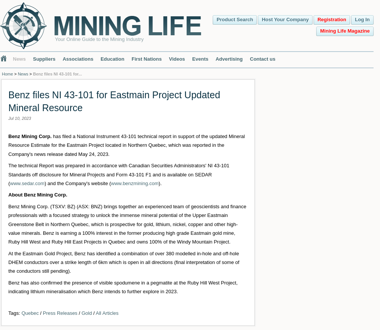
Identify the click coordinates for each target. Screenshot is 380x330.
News (19, 59)
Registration (331, 19)
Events (200, 59)
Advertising (229, 59)
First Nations (147, 59)
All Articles (107, 313)
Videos (177, 59)
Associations (78, 59)
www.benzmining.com (135, 183)
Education (112, 59)
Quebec (30, 313)
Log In (362, 19)
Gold (87, 313)
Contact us (262, 59)
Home (7, 74)
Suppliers (44, 59)
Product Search (235, 19)
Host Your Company (285, 19)
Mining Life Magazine (345, 31)
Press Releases (60, 313)
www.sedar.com (27, 183)
